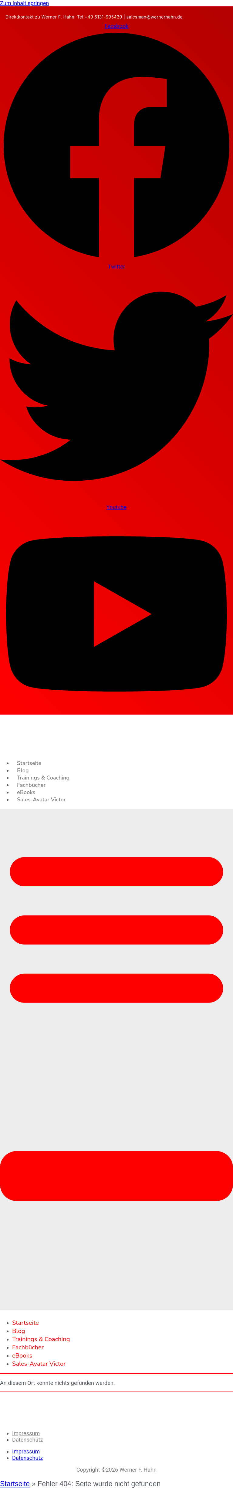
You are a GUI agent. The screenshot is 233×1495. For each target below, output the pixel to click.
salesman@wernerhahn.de (155, 16)
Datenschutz (27, 1439)
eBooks (26, 792)
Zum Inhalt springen (24, 3)
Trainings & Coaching (43, 777)
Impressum (26, 1433)
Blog (23, 770)
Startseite (29, 763)
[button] (116, 1060)
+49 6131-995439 (103, 16)
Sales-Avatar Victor (41, 799)
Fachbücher (31, 785)
